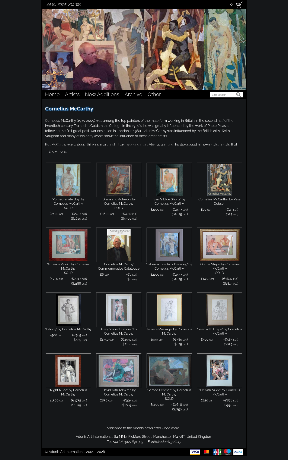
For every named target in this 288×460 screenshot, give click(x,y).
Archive (133, 94)
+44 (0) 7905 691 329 (63, 4)
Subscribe (114, 428)
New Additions (102, 94)
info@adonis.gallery (166, 442)
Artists (72, 94)
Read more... (171, 428)
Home (52, 94)
